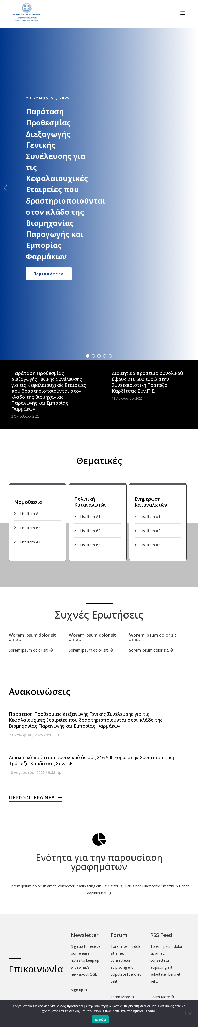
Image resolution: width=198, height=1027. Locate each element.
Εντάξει (100, 1019)
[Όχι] (189, 1013)
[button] (183, 13)
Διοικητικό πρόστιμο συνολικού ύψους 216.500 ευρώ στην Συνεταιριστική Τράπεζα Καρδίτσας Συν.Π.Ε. (147, 395)
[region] (99, 200)
